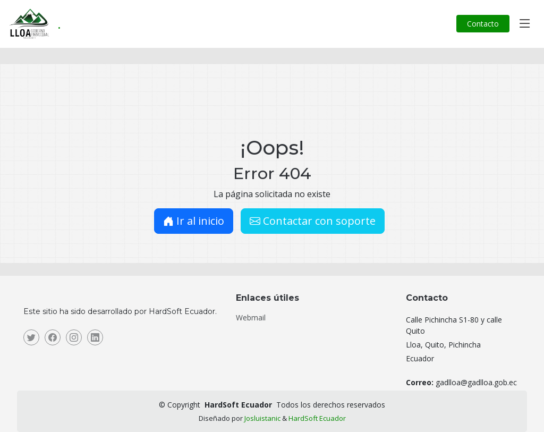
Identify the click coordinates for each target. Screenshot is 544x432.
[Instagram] (74, 337)
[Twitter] (31, 337)
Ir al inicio (193, 221)
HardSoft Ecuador (317, 418)
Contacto (483, 24)
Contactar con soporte (313, 221)
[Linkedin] (95, 337)
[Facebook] (53, 337)
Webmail (251, 317)
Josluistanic (262, 418)
